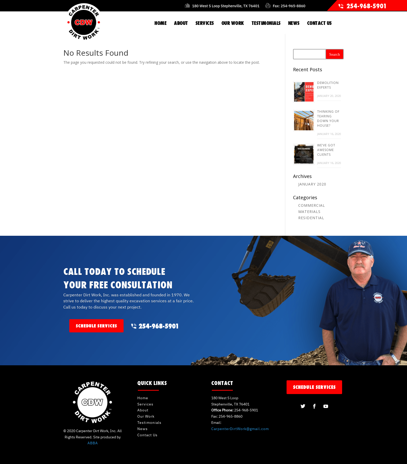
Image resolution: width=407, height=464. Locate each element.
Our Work (145, 416)
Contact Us (147, 435)
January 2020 (312, 184)
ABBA (92, 443)
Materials (309, 211)
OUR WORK (232, 23)
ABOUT (181, 23)
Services (145, 404)
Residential (311, 217)
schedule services (96, 326)
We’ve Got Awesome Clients (326, 150)
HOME (160, 23)
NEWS (294, 23)
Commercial (311, 205)
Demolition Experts (328, 85)
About (142, 410)
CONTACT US (319, 23)
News (142, 428)
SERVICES (204, 23)
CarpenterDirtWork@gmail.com (240, 428)
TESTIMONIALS (266, 23)
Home (142, 398)
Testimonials (149, 422)
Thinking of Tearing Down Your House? (328, 118)
